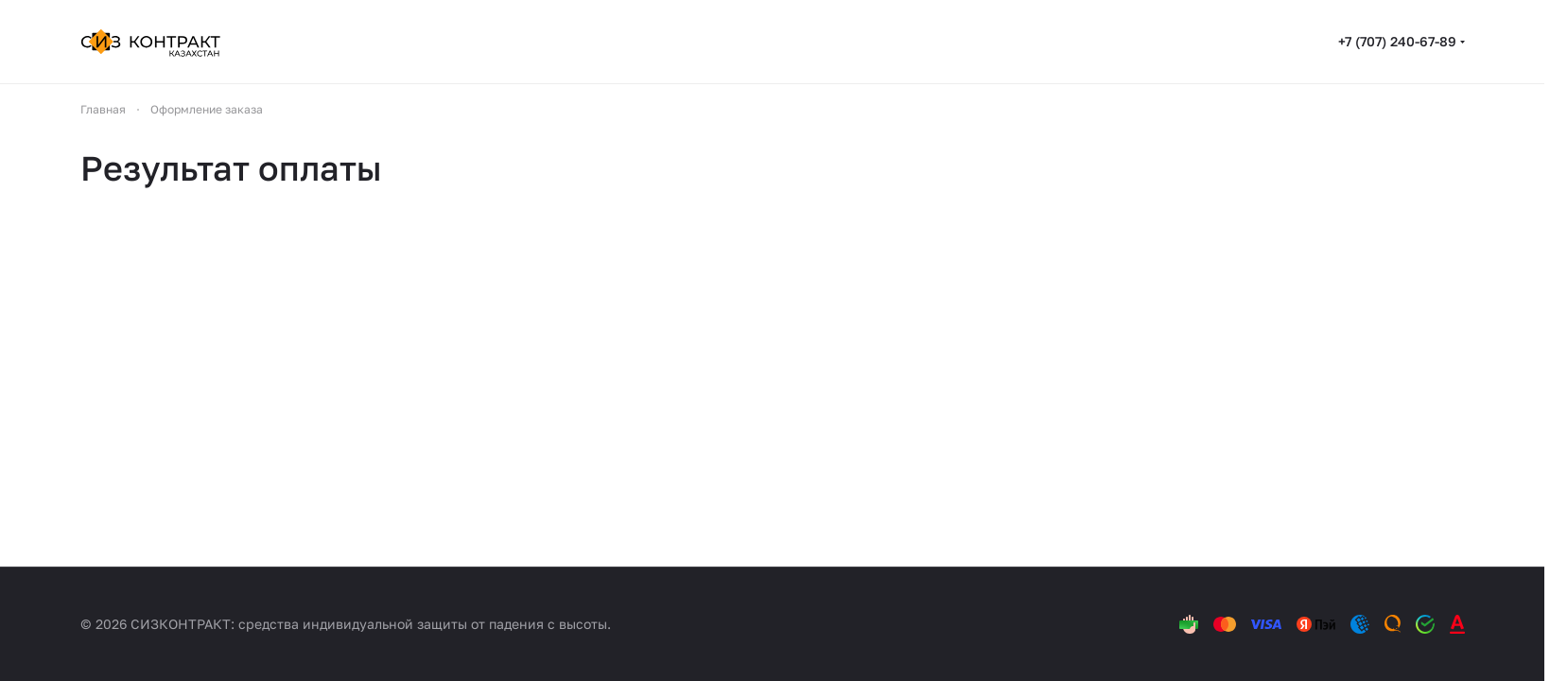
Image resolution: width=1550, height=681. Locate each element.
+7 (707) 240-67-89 (1397, 41)
